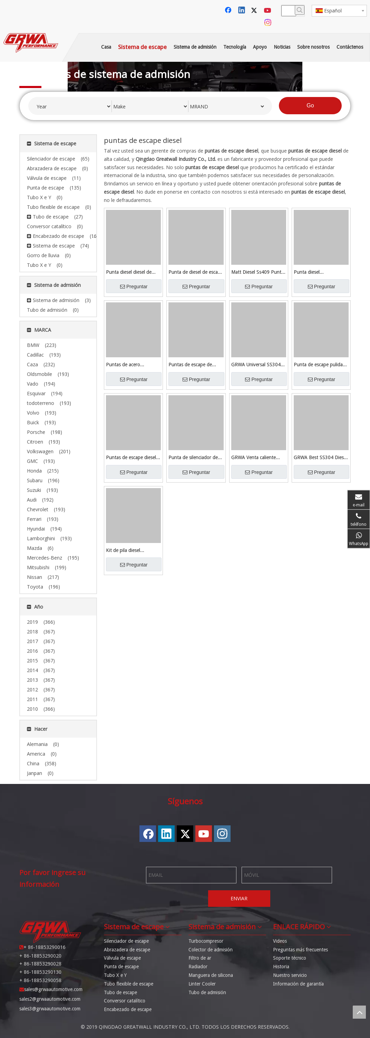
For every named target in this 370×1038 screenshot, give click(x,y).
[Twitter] (255, 10)
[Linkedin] (241, 10)
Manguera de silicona (210, 975)
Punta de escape (121, 966)
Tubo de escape (120, 992)
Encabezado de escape (128, 1009)
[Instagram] (268, 22)
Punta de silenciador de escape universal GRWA (193, 458)
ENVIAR (239, 898)
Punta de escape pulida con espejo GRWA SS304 (320, 365)
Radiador (197, 966)
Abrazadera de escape (127, 949)
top (359, 1012)
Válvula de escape (122, 958)
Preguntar (133, 286)
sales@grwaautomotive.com (53, 989)
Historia (281, 966)
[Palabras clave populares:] (299, 10)
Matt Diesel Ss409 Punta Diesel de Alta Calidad (257, 272)
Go (310, 105)
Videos (280, 941)
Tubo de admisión (207, 992)
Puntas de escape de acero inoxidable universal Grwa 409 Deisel (195, 365)
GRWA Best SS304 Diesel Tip (320, 458)
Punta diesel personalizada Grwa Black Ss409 (321, 272)
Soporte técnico (289, 958)
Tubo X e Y (115, 975)
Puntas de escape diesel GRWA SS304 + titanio (131, 458)
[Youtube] (268, 10)
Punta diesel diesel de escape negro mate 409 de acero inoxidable (130, 272)
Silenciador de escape (126, 941)
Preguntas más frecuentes (300, 949)
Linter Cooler (202, 984)
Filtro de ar (199, 958)
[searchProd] (288, 10)
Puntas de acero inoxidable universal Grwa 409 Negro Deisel (133, 365)
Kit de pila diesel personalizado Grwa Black (133, 550)
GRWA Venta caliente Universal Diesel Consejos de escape (257, 458)
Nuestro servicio (290, 975)
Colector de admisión (210, 949)
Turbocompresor (205, 941)
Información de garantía (298, 984)
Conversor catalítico (124, 1000)
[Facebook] (228, 10)
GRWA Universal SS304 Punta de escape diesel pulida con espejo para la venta (257, 365)
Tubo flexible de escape (128, 984)
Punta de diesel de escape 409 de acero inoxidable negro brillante (195, 272)
